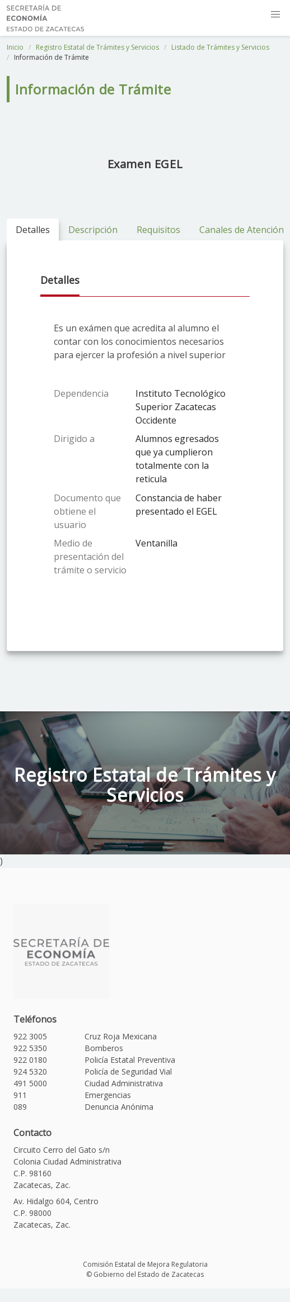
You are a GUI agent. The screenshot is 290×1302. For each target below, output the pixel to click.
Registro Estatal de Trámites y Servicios (97, 47)
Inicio (15, 47)
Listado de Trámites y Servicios (220, 47)
